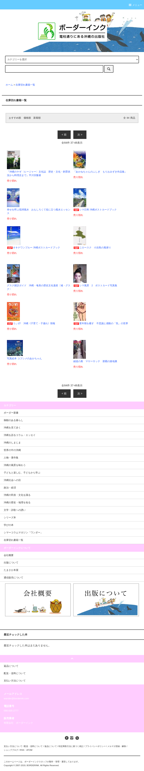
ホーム (9, 85)
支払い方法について (13, 746)
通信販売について (13, 577)
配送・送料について (33, 746)
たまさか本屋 (11, 570)
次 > (79, 134)
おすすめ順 (15, 118)
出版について (11, 562)
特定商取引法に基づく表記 (70, 746)
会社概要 (9, 555)
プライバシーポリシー (95, 746)
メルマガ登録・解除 (116, 746)
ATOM (29, 750)
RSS (22, 750)
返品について (50, 746)
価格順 (27, 118)
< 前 (64, 134)
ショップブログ (11, 750)
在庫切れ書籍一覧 (25, 85)
